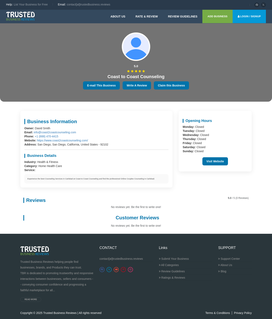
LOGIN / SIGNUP (249, 16)
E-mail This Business (101, 85)
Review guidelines (183, 16)
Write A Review (137, 85)
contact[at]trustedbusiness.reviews (121, 258)
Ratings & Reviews (172, 277)
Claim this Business (171, 85)
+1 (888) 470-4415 (46, 136)
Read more (31, 299)
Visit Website (215, 161)
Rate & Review (146, 16)
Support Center (229, 258)
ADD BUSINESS (217, 16)
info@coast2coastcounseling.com (55, 132)
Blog (222, 271)
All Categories (169, 265)
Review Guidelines (172, 271)
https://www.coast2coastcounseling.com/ (62, 140)
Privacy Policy (243, 313)
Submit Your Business (174, 258)
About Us (117, 16)
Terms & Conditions (217, 313)
